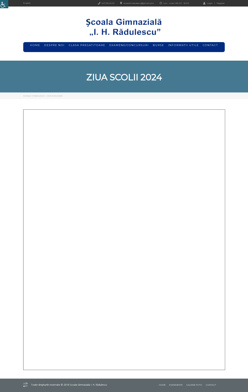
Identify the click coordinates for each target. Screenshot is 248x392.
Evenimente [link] (176, 385)
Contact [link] (210, 45)
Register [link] (221, 3)
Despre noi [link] (54, 47)
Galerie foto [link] (194, 385)
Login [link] (208, 3)
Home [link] (162, 385)
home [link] (35, 45)
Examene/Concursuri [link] (129, 47)
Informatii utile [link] (183, 45)
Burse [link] (158, 47)
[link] (4, 4)
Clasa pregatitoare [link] (87, 45)
